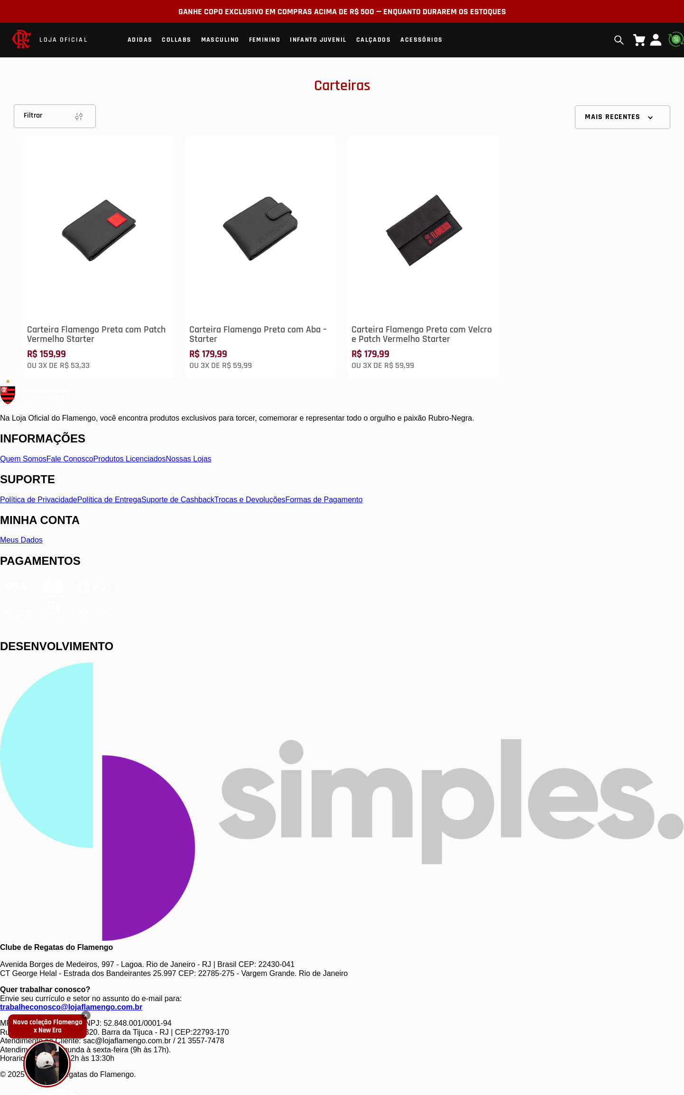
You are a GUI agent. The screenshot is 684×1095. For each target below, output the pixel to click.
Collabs (176, 40)
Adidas (140, 40)
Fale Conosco (69, 459)
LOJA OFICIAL (63, 40)
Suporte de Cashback (177, 500)
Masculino (220, 40)
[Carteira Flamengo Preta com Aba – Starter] (260, 256)
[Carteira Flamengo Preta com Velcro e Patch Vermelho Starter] (423, 256)
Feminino (265, 40)
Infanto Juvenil (318, 40)
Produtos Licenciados (129, 459)
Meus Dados (21, 540)
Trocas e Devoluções (250, 500)
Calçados (373, 40)
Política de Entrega (109, 500)
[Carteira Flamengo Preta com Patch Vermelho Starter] (98, 256)
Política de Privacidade (38, 500)
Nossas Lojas (189, 459)
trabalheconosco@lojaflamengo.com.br (71, 1007)
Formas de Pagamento (324, 500)
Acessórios (421, 40)
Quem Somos (23, 459)
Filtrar (55, 116)
